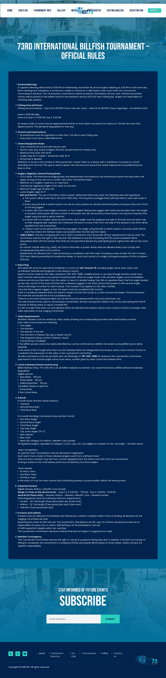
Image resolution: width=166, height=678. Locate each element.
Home (10, 10)
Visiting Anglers (115, 10)
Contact (154, 10)
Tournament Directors (56, 655)
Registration (136, 10)
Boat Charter (94, 10)
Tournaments (89, 653)
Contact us (118, 655)
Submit (110, 623)
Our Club (23, 10)
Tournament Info (42, 10)
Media (42, 653)
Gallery (61, 10)
